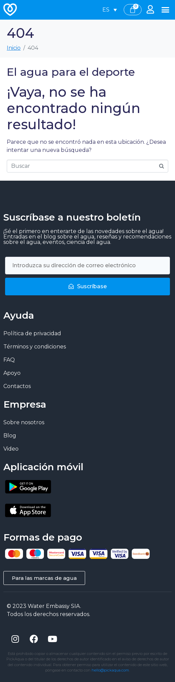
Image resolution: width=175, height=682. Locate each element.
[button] (165, 9)
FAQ (9, 360)
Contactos (17, 386)
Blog (9, 435)
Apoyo (12, 373)
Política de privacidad (32, 333)
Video (11, 449)
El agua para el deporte (71, 71)
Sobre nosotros (23, 422)
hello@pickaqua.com (110, 670)
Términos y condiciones (34, 346)
